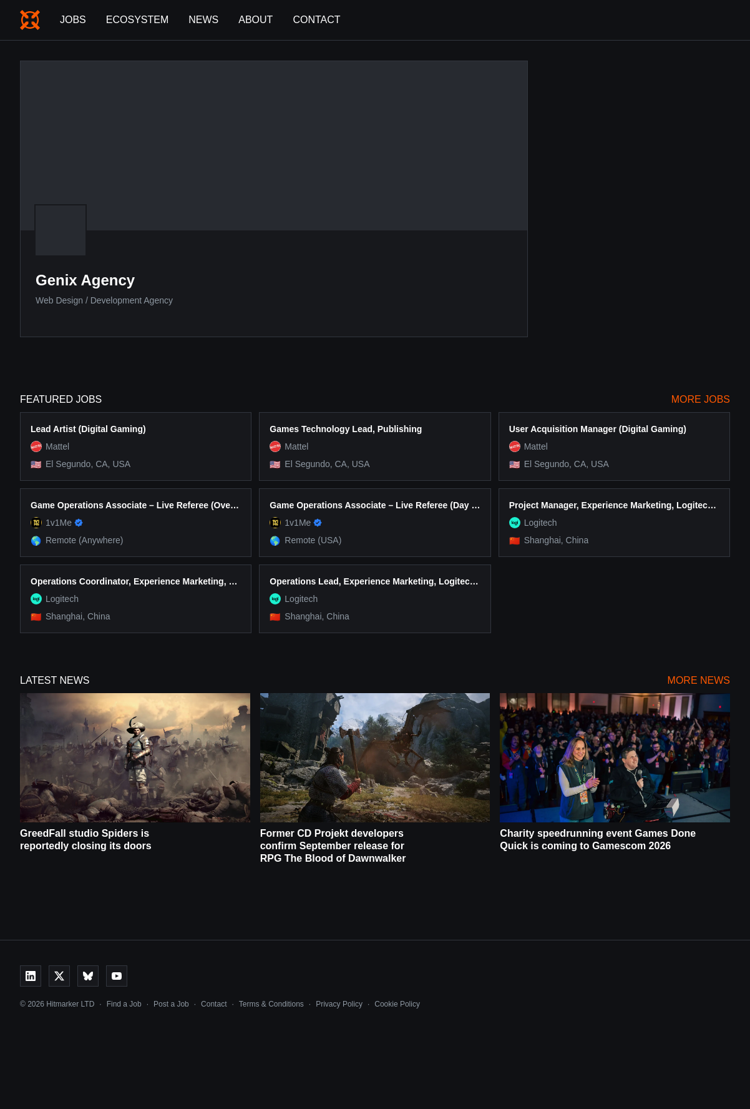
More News (699, 680)
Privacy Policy (339, 1004)
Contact (316, 19)
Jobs (73, 19)
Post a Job (171, 1004)
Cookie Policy (397, 1004)
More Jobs (700, 399)
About (255, 19)
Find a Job (124, 1004)
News (203, 19)
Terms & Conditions (271, 1004)
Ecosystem (137, 19)
